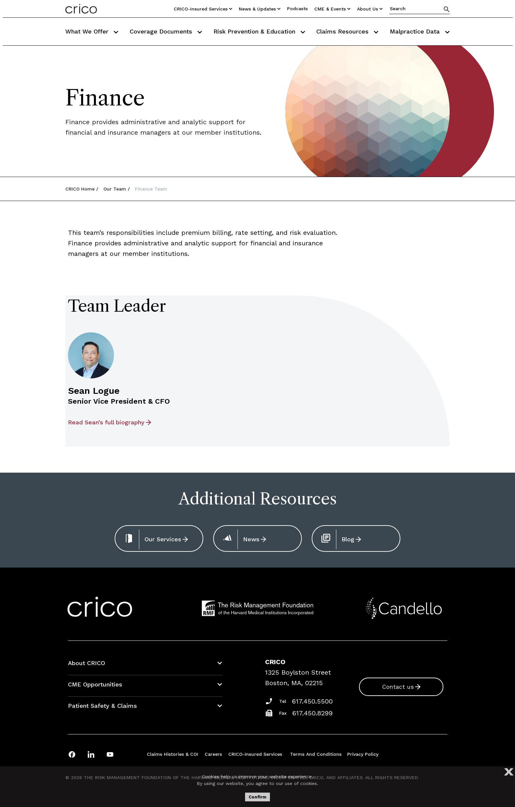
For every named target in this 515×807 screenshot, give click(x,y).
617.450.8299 (312, 713)
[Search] (447, 9)
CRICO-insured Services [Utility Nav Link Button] (203, 8)
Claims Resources (347, 31)
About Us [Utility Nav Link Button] (370, 8)
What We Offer (91, 31)
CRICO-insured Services (255, 754)
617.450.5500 (312, 701)
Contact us (398, 686)
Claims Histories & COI (172, 754)
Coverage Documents (166, 31)
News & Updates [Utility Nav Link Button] (259, 8)
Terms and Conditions (316, 754)
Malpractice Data (420, 31)
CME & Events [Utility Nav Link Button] (332, 8)
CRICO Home (80, 188)
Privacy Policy (362, 754)
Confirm (257, 797)
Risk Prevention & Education (259, 31)
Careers (213, 754)
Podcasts (297, 8)
